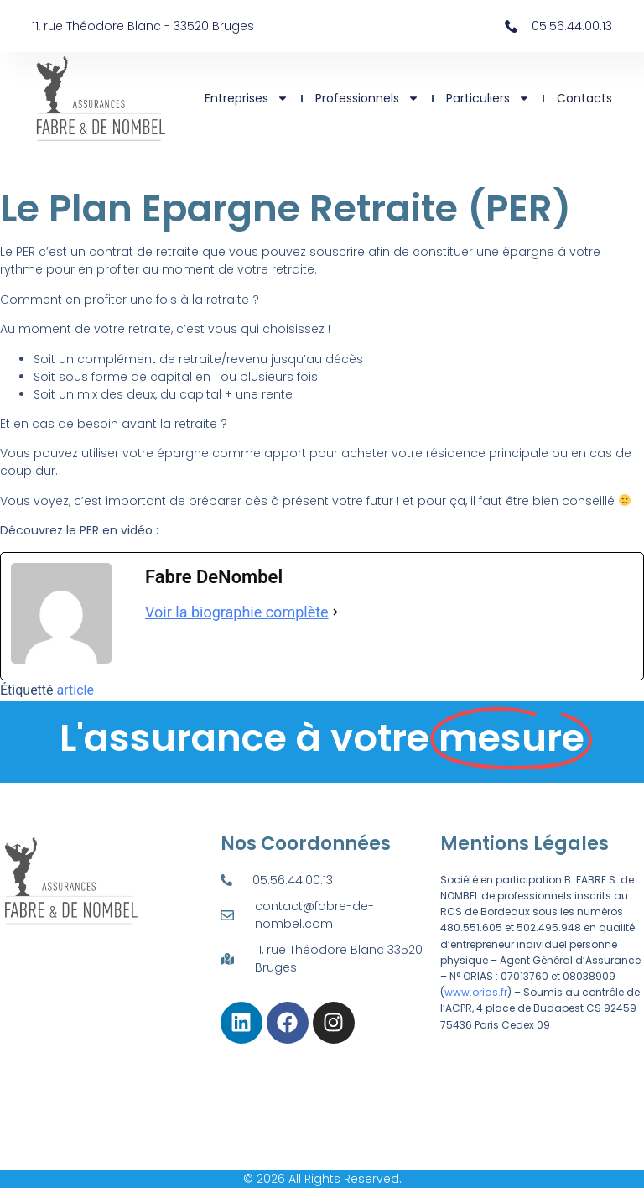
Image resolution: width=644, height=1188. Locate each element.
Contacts (584, 98)
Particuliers (488, 98)
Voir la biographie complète (237, 612)
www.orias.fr (475, 992)
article (75, 690)
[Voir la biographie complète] (335, 612)
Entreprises (246, 98)
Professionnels (367, 98)
